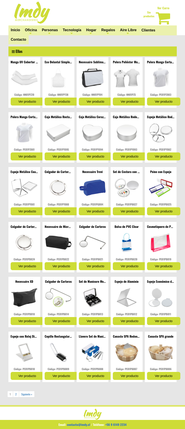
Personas (50, 30)
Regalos (108, 30)
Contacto (18, 39)
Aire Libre (128, 30)
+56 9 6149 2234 (116, 424)
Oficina (31, 30)
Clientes (148, 30)
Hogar (91, 30)
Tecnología (72, 30)
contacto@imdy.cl (78, 424)
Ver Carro (163, 8)
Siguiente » (26, 394)
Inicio (15, 30)
